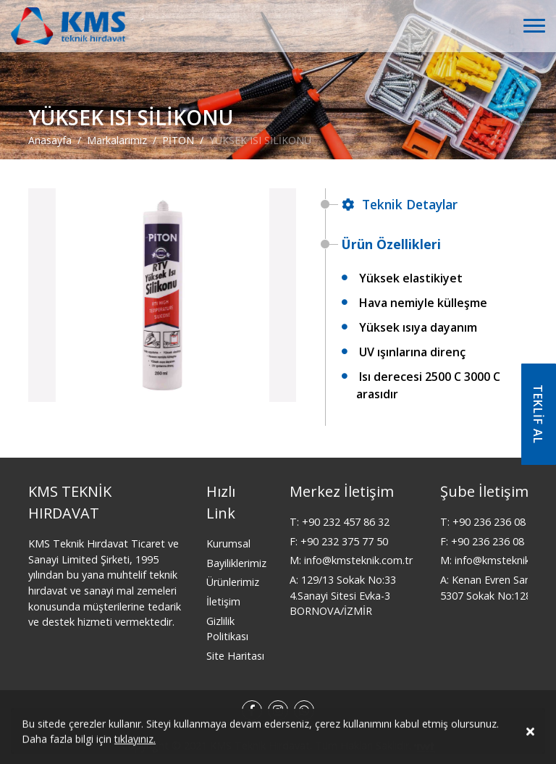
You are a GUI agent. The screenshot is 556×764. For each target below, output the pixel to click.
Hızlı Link (220, 502)
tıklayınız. (135, 741)
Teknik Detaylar (400, 204)
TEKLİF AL (538, 414)
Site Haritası (235, 656)
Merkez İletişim (342, 491)
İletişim (223, 601)
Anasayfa (50, 139)
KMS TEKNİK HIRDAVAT (69, 502)
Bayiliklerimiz (236, 563)
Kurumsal (228, 543)
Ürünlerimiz (232, 582)
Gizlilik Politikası (227, 629)
